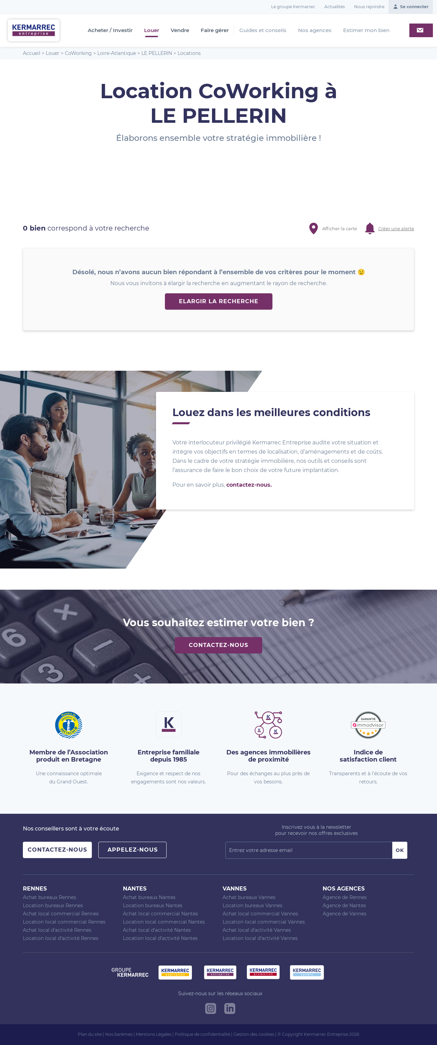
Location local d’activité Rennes (60, 938)
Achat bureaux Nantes (149, 897)
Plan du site (90, 1034)
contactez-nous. (249, 485)
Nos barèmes (118, 1034)
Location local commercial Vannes (264, 922)
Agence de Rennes (345, 897)
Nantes (134, 888)
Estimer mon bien (366, 30)
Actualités (334, 6)
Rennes (35, 888)
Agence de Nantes (344, 905)
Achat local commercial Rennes (61, 914)
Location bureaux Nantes (152, 905)
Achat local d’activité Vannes (257, 930)
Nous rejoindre (369, 6)
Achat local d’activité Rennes (57, 930)
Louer (151, 30)
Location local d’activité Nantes (160, 938)
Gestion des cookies (254, 1034)
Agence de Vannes (344, 914)
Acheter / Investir (110, 30)
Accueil (31, 53)
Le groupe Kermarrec (293, 6)
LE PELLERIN (156, 53)
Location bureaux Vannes (252, 905)
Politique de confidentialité (202, 1034)
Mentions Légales (153, 1034)
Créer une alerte (396, 228)
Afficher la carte (339, 228)
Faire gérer (215, 30)
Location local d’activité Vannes (260, 938)
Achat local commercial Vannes (260, 914)
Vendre (180, 30)
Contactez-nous (218, 645)
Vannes (234, 888)
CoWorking (78, 53)
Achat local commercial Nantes (160, 914)
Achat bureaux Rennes (49, 897)
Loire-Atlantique (116, 53)
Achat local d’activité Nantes (157, 930)
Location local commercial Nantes (164, 922)
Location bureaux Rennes (53, 905)
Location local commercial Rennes (64, 922)
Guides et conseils (262, 30)
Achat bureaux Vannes (249, 897)
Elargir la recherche (218, 301)
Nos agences (315, 30)
